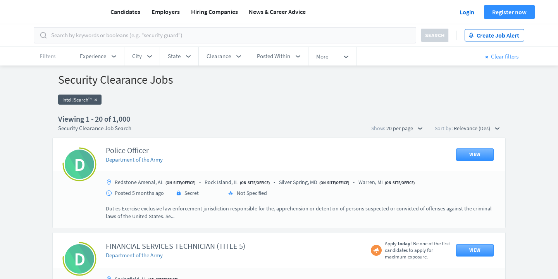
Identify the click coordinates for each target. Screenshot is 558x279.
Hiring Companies (214, 12)
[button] (98, 56)
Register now (509, 12)
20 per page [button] (404, 128)
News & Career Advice (277, 12)
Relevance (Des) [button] (476, 128)
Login (467, 12)
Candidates (125, 12)
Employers (166, 12)
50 (323, 211)
